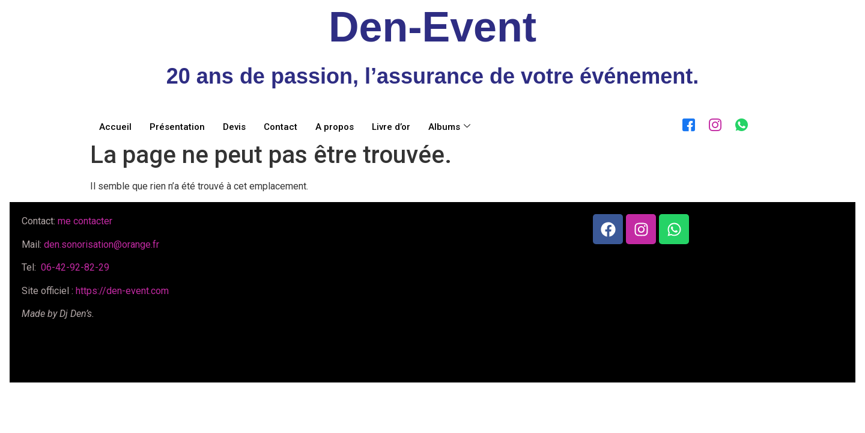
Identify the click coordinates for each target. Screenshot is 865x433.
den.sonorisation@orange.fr (101, 244)
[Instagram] (712, 123)
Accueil (115, 126)
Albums (449, 126)
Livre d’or (391, 126)
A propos (334, 126)
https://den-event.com (122, 290)
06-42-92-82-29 (73, 267)
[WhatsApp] (739, 123)
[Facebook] (686, 123)
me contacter (85, 221)
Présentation (177, 126)
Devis (234, 126)
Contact (280, 126)
